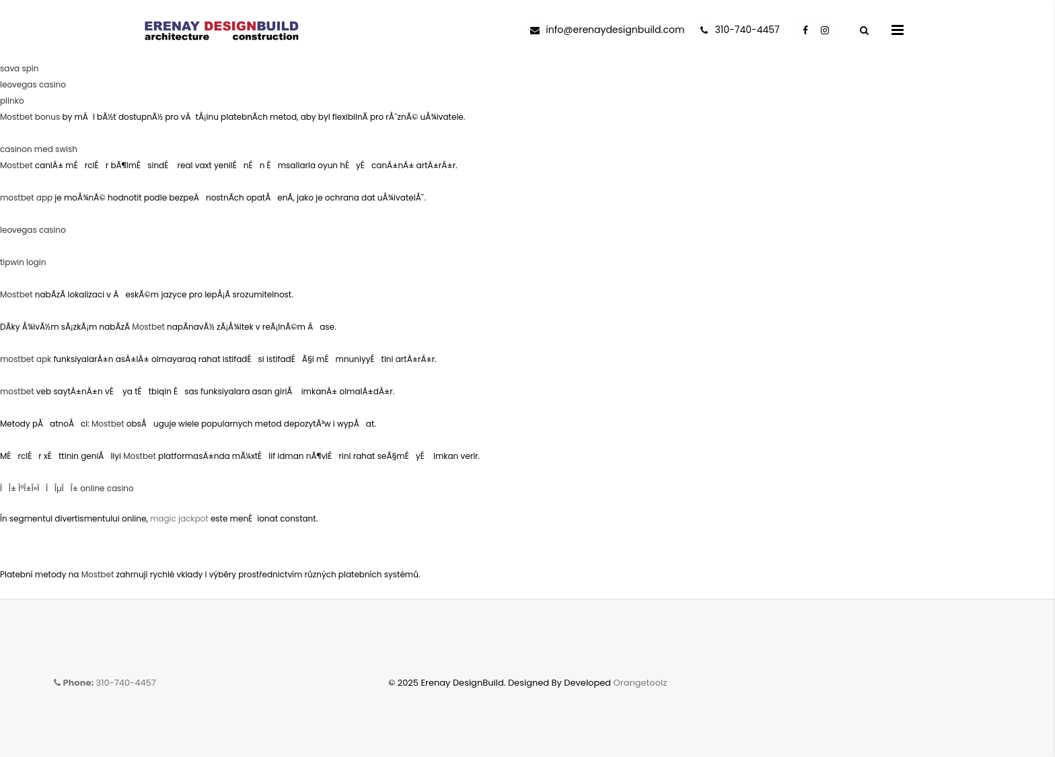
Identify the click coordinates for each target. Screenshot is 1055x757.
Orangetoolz (640, 682)
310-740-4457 (105, 682)
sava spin (19, 68)
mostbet (17, 391)
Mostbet (16, 165)
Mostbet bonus (30, 116)
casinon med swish (38, 149)
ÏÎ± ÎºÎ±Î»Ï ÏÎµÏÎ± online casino (67, 488)
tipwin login (23, 262)
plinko (12, 100)
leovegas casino (33, 84)
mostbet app (26, 197)
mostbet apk (25, 359)
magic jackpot (179, 518)
